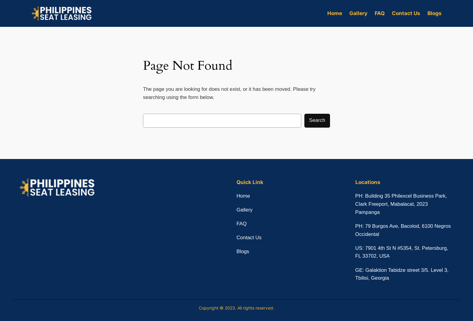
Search (317, 120)
